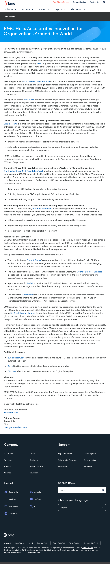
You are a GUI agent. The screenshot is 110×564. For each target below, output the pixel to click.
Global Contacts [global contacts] (36, 468)
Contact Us (94, 3)
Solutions (9, 10)
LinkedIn (35, 493)
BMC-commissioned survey (36, 83)
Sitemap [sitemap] (7, 474)
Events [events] (32, 456)
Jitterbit (29, 285)
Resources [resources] (88, 468)
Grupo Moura (10, 125)
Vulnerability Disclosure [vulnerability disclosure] (67, 462)
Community (11, 493)
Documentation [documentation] (90, 462)
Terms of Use (87, 549)
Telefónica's (27, 296)
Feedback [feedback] (34, 462)
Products (26, 10)
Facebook (10, 501)
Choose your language (73, 502)
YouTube (35, 501)
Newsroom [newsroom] (34, 474)
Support (59, 10)
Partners (42, 10)
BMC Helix (29, 101)
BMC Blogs (11, 508)
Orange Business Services (89, 273)
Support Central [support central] (65, 456)
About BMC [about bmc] (9, 456)
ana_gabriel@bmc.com (15, 429)
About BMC (76, 10)
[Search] (104, 3)
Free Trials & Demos (61, 3)
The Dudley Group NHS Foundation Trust (23, 172)
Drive (10, 367)
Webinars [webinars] (8, 462)
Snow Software (34, 262)
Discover (12, 373)
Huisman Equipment (42, 210)
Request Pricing (79, 3)
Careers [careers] (7, 468)
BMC (39, 65)
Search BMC (66, 485)
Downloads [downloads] (63, 468)
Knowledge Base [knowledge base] (91, 456)
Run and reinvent (16, 359)
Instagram (10, 515)
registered (83, 552)
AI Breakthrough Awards (23, 315)
